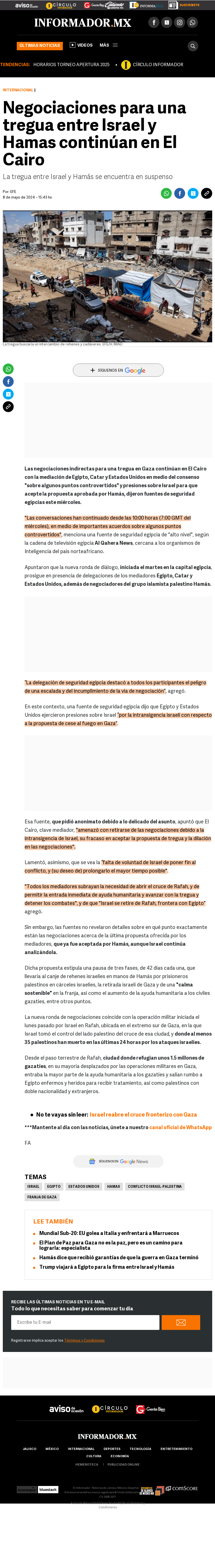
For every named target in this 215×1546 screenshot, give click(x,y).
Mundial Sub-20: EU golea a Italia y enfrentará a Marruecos (109, 1233)
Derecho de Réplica (114, 1503)
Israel (33, 1187)
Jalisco (29, 1449)
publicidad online (124, 1464)
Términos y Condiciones (84, 1340)
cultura (93, 1456)
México (52, 1449)
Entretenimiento (176, 1449)
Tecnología (140, 1449)
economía (120, 1456)
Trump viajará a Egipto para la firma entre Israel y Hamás (106, 1267)
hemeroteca (86, 1464)
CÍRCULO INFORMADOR (158, 65)
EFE (13, 192)
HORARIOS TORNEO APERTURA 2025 (71, 65)
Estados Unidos (83, 1187)
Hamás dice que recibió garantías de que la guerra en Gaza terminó (119, 1258)
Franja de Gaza (42, 1197)
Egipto (54, 1187)
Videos (81, 45)
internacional (81, 1449)
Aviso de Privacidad (84, 1503)
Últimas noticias (40, 46)
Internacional (18, 90)
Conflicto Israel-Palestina (155, 1187)
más (109, 46)
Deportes (112, 1449)
